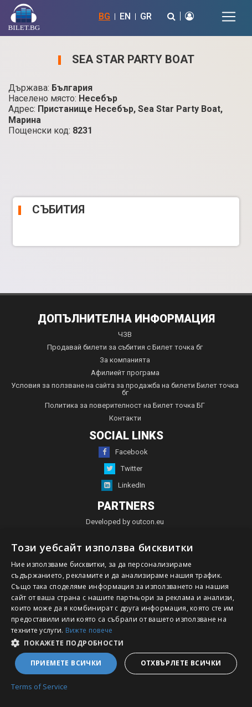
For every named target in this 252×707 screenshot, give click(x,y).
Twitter (123, 468)
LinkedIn (123, 485)
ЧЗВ (125, 334)
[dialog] (126, 618)
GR (146, 16)
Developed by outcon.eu (125, 521)
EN (125, 16)
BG (104, 16)
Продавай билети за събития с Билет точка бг (125, 347)
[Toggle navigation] (229, 16)
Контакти (125, 418)
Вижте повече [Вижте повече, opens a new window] (89, 630)
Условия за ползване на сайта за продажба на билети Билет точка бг (125, 389)
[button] (126, 642)
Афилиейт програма (125, 372)
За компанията (125, 359)
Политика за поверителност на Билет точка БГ (125, 405)
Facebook (123, 452)
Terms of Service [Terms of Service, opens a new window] (39, 687)
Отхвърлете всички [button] (181, 663)
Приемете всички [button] (66, 663)
